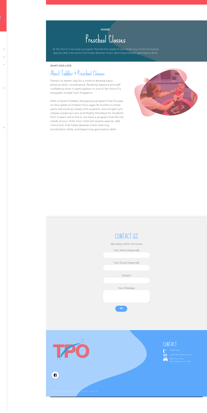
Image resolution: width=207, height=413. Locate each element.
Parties (119, 13)
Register (134, 13)
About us (68, 13)
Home (76, 29)
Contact (53, 13)
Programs (85, 13)
